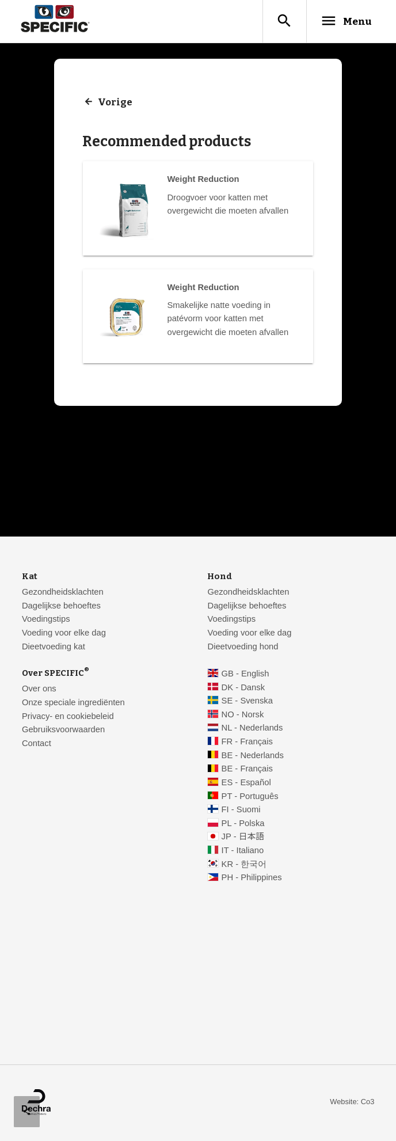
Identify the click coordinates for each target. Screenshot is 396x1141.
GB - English (245, 674)
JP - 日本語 (243, 837)
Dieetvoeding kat (53, 647)
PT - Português (250, 796)
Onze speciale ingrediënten (73, 703)
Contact (36, 743)
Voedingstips (46, 619)
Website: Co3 (352, 1102)
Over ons (39, 689)
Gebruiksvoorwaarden (63, 730)
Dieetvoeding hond (242, 647)
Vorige (115, 102)
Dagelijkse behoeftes (61, 606)
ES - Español (246, 783)
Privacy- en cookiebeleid (68, 716)
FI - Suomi (241, 810)
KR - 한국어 (244, 864)
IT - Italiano (243, 850)
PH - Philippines (252, 878)
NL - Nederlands (252, 728)
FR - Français (247, 742)
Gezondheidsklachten (63, 592)
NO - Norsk (243, 715)
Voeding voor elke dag (64, 633)
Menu (344, 21)
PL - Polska (243, 823)
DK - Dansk (243, 688)
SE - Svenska (247, 701)
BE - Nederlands (253, 755)
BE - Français (247, 769)
